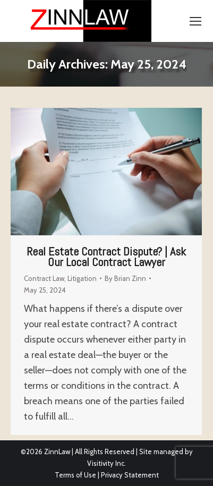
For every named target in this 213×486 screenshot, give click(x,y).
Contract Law (44, 278)
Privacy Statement (130, 475)
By (125, 278)
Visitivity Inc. (106, 463)
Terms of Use (75, 475)
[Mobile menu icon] (195, 21)
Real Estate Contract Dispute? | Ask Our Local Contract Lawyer (106, 256)
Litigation (82, 278)
